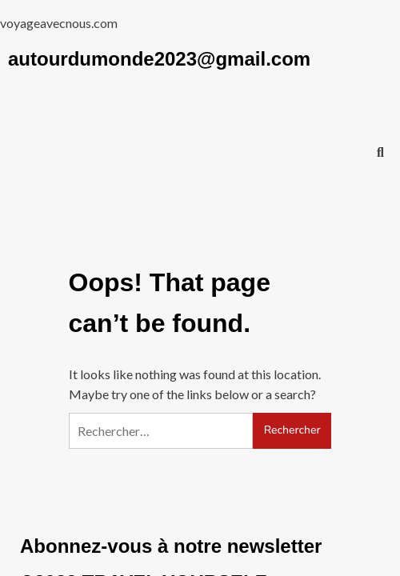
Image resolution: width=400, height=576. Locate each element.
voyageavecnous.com (59, 22)
